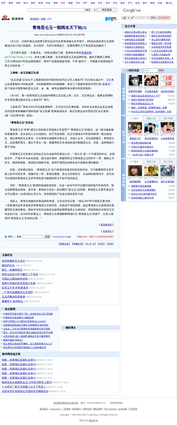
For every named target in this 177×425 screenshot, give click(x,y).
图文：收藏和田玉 (12, 269)
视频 (70, 3)
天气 (130, 3)
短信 (137, 3)
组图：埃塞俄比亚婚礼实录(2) (19, 373)
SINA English (110, 409)
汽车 (78, 3)
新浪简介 (44, 409)
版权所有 (93, 420)
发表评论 (107, 231)
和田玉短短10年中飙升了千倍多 (20, 274)
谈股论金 (64, 243)
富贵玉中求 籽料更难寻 (15, 287)
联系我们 (76, 409)
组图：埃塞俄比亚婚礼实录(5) (19, 359)
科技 (48, 3)
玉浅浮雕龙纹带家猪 (13, 296)
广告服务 (66, 409)
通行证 (169, 3)
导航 (160, 3)
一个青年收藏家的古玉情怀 (17, 292)
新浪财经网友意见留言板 (66, 403)
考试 (115, 3)
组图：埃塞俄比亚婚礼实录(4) (19, 364)
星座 (122, 3)
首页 (3, 3)
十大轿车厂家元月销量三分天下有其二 (24, 386)
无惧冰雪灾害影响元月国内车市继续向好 (25, 391)
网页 (10, 236)
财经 (33, 3)
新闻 (11, 3)
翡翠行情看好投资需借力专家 (19, 283)
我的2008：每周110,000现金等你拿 (95, 236)
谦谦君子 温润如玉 (12, 301)
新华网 (81, 34)
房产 (85, 3)
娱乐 (25, 3)
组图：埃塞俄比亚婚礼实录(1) (19, 377)
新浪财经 (34, 19)
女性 (100, 3)
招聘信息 (87, 409)
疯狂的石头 (8, 265)
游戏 (93, 3)
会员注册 (122, 409)
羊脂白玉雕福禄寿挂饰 (15, 278)
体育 (18, 3)
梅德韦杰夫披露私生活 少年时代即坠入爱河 (27, 382)
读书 (107, 3)
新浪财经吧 (106, 224)
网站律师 (97, 409)
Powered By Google (62, 236)
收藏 (43, 19)
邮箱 (152, 3)
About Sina (55, 409)
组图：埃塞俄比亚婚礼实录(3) (19, 368)
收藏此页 (77, 243)
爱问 (145, 3)
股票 (40, 3)
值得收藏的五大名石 (13, 260)
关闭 (110, 243)
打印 (101, 243)
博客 (55, 3)
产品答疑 (132, 409)
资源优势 (86, 52)
